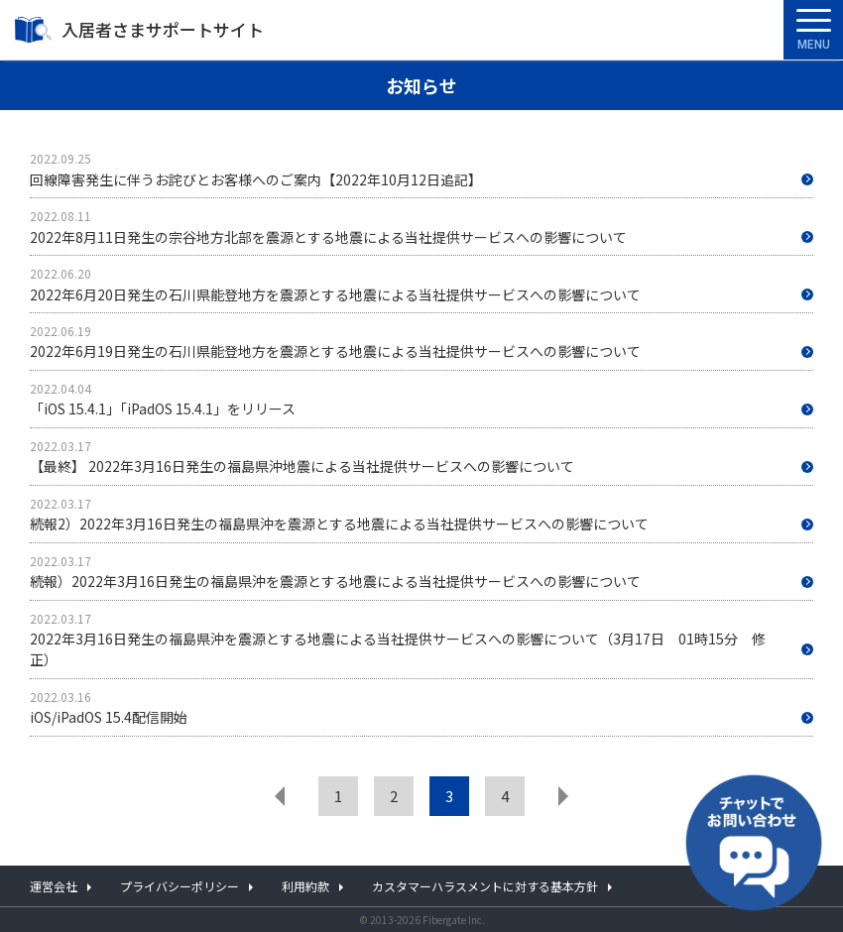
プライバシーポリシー (179, 885)
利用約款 (305, 885)
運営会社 (53, 885)
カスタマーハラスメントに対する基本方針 (485, 885)
